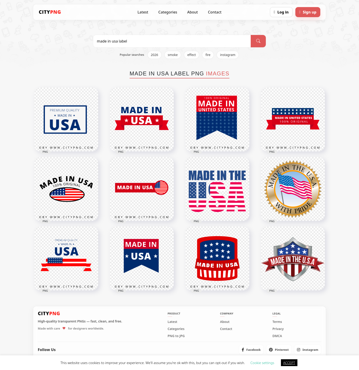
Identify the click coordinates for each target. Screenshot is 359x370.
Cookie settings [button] (262, 362)
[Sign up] (307, 12)
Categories (167, 12)
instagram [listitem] (227, 55)
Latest (143, 12)
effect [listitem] (191, 55)
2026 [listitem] (154, 55)
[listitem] (251, 350)
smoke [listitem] (173, 55)
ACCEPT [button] (289, 362)
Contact (214, 12)
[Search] (258, 41)
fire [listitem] (207, 55)
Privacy (278, 329)
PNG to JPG (176, 336)
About (192, 12)
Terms (277, 322)
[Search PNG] (172, 41)
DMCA (277, 336)
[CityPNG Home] (50, 12)
